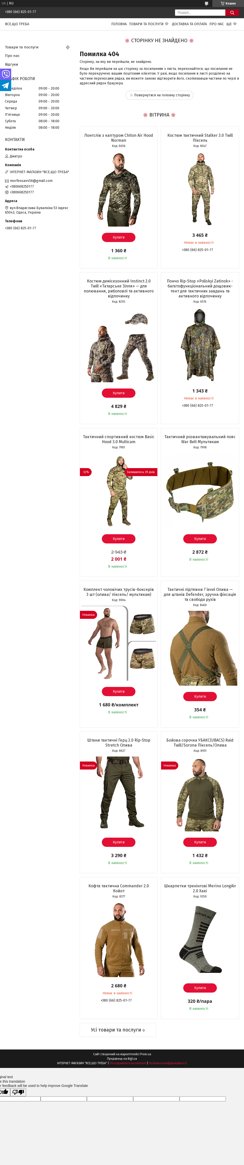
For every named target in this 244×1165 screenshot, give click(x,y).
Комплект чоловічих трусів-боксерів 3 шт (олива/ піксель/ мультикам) (118, 592)
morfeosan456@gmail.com (31, 181)
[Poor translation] (18, 1092)
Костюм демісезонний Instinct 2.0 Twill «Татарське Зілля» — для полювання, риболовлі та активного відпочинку (119, 288)
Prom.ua (145, 1054)
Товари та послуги (146, 24)
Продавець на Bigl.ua (122, 1058)
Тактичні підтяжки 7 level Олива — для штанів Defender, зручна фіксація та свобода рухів (200, 594)
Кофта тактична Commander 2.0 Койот (118, 888)
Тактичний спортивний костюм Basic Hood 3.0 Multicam (118, 439)
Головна (119, 24)
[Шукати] (232, 12)
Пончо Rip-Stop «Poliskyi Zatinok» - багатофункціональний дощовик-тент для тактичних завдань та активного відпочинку (200, 288)
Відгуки (11, 64)
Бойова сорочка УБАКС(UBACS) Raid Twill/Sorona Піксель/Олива (200, 743)
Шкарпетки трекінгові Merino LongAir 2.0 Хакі (200, 888)
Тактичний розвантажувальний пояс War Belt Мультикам (200, 439)
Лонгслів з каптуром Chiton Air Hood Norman (118, 138)
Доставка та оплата (189, 24)
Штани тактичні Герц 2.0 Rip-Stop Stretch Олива (118, 743)
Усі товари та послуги (116, 1030)
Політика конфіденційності (168, 1063)
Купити (118, 237)
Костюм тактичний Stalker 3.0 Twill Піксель (200, 138)
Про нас (216, 24)
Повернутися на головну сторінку (162, 95)
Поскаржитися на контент (128, 1063)
